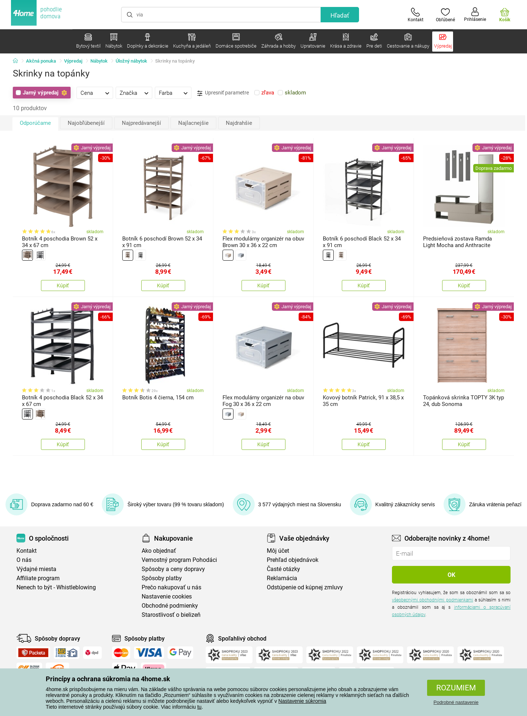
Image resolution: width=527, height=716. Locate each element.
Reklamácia (282, 578)
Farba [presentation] (165, 93)
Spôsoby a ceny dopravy (173, 569)
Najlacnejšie (193, 123)
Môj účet (278, 550)
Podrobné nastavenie (456, 702)
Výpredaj (73, 61)
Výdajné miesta (36, 569)
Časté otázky (283, 569)
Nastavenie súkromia (302, 701)
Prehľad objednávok (292, 560)
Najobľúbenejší (86, 123)
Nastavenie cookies (167, 596)
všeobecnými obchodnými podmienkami (432, 600)
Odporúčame (35, 123)
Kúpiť (63, 285)
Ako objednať (159, 550)
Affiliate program (38, 578)
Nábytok (99, 61)
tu (199, 707)
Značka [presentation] (128, 93)
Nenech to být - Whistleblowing (56, 587)
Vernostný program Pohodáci (179, 560)
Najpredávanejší (141, 123)
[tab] (94, 92)
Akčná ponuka (41, 61)
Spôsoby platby (162, 578)
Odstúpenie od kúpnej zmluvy (305, 587)
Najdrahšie (239, 123)
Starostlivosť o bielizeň (171, 615)
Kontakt (26, 550)
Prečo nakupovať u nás (171, 587)
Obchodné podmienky (170, 605)
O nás (23, 560)
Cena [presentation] (87, 93)
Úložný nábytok (131, 61)
